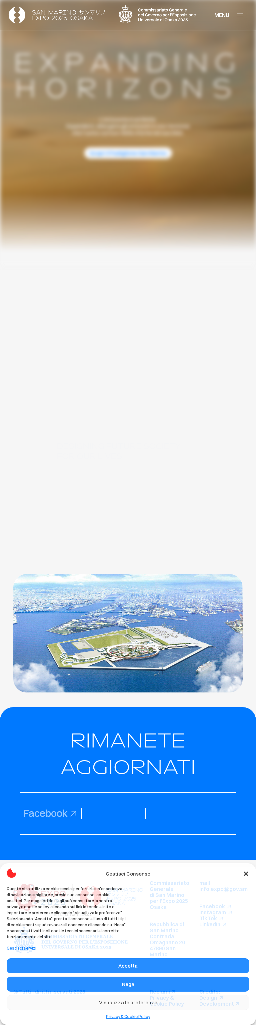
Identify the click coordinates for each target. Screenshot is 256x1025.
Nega (128, 984)
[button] (246, 874)
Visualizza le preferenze (128, 1002)
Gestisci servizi (21, 948)
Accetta (128, 966)
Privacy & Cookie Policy (128, 1016)
